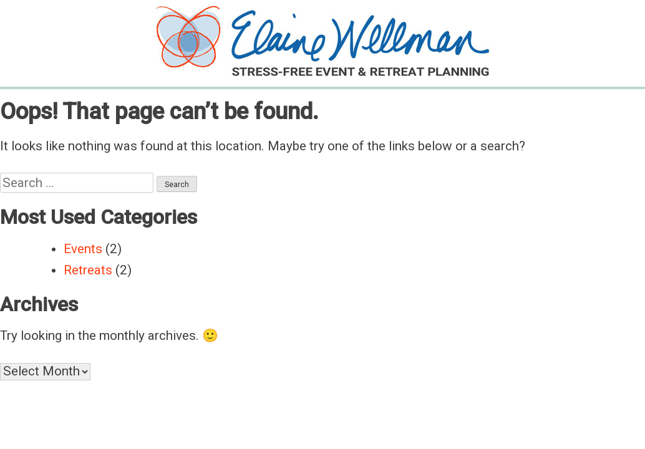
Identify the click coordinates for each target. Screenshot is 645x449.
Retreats (88, 270)
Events (83, 248)
